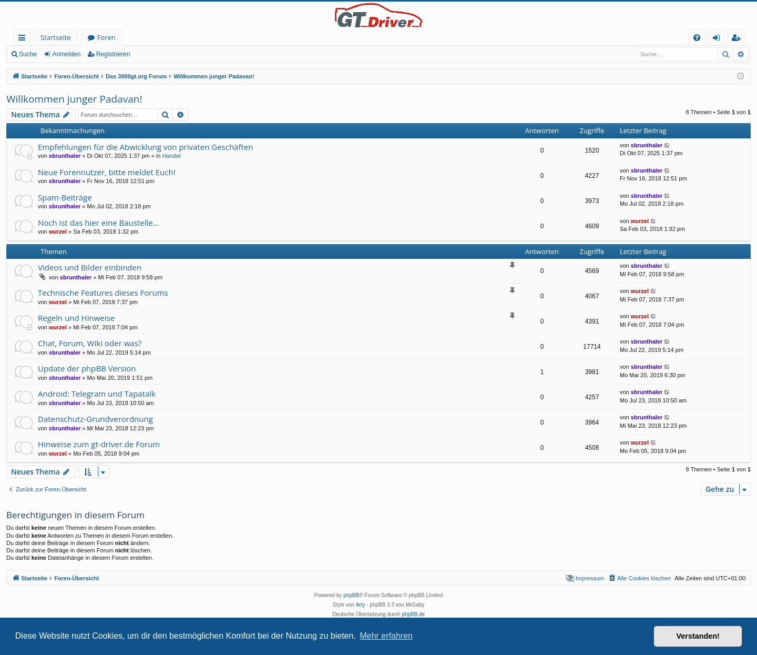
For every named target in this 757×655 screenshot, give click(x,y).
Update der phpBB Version (87, 368)
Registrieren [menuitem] (738, 39)
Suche (28, 54)
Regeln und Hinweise (76, 318)
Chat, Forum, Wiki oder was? (89, 343)
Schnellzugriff (24, 39)
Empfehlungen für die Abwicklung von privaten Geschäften (145, 147)
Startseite (55, 37)
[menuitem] (697, 37)
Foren (106, 37)
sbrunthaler (65, 156)
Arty (360, 605)
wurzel (58, 231)
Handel (171, 156)
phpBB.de (413, 614)
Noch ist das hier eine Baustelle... (98, 222)
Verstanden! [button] (698, 636)
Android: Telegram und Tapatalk (97, 393)
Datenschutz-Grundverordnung (95, 419)
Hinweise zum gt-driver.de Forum (99, 444)
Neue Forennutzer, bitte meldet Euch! (107, 172)
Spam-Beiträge (65, 197)
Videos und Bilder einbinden (89, 267)
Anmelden (66, 54)
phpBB (351, 595)
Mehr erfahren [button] (386, 635)
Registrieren (113, 54)
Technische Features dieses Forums (103, 292)
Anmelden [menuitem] (719, 39)
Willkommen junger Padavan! (74, 99)
